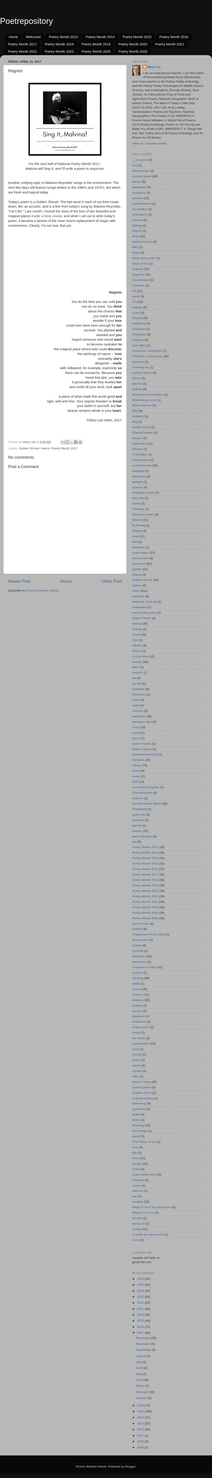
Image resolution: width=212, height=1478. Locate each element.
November (143, 1344)
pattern (137, 831)
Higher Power (141, 618)
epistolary (138, 476)
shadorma (139, 1021)
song (135, 1049)
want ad (137, 1190)
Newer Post (19, 581)
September (144, 1350)
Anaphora (139, 192)
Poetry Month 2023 (59, 51)
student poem (141, 1087)
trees (135, 1158)
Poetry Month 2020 (133, 44)
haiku (136, 590)
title (134, 1152)
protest (137, 945)
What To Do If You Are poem (151, 1207)
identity (137, 645)
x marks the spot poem (147, 1234)
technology (139, 1131)
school (136, 989)
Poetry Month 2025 (96, 51)
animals (137, 198)
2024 (141, 1291)
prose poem (140, 940)
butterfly (137, 269)
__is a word (140, 160)
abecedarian (140, 171)
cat (134, 291)
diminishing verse (144, 400)
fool (134, 541)
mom (135, 727)
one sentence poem (145, 787)
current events (142, 372)
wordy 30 (138, 1223)
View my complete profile (149, 143)
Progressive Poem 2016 (148, 934)
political (137, 929)
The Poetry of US (144, 1141)
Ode (135, 781)
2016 (141, 1405)
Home (13, 37)
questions (138, 956)
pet (134, 841)
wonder (137, 1218)
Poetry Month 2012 (145, 847)
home (136, 634)
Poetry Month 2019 (96, 44)
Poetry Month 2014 (100, 37)
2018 (141, 1327)
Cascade (138, 285)
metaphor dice (142, 722)
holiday (137, 629)
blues (136, 252)
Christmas (139, 334)
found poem (140, 558)
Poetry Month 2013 (63, 37)
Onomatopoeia (142, 792)
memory (137, 711)
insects (137, 662)
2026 (141, 1278)
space (136, 1060)
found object (140, 552)
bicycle (137, 230)
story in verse (141, 1082)
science (137, 994)
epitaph (137, 482)
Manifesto (139, 694)
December (143, 1338)
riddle (136, 983)
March (140, 1386)
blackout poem (142, 241)
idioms (136, 651)
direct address (142, 405)
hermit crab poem (144, 612)
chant (136, 312)
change (137, 307)
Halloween (139, 607)
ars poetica (139, 209)
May (139, 1374)
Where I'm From (143, 1212)
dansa (136, 378)
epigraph (138, 471)
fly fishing (138, 525)
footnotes (138, 547)
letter (135, 667)
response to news (144, 967)
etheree (137, 487)
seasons (138, 1000)
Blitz (135, 247)
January (142, 1398)
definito (137, 389)
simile (136, 1032)
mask (136, 700)
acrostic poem (141, 176)
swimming (139, 1103)
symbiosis (139, 1109)
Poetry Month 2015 (137, 37)
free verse (139, 563)
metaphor (138, 716)
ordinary (137, 798)
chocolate (138, 329)
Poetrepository (26, 21)
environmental (142, 465)
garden (137, 569)
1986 (141, 1447)
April (139, 1380)
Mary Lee (154, 67)
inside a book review (46, 216)
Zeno (135, 1240)
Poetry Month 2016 (173, 37)
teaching (138, 1125)
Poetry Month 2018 (59, 44)
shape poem (140, 1027)
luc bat (136, 683)
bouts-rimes (140, 263)
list (134, 678)
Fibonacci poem (143, 514)
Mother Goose (142, 749)
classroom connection (147, 351)
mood (136, 732)
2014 (141, 1417)
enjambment (140, 460)
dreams (137, 438)
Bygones (138, 274)
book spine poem (144, 258)
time (135, 1147)
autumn (137, 220)
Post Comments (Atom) (43, 590)
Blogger (130, 1466)
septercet (138, 1016)
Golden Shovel (29, 448)
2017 (141, 1332)
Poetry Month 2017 (22, 44)
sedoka (137, 1005)
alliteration (139, 187)
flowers (137, 520)
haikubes (138, 596)
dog (134, 421)
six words (138, 1038)
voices (136, 1185)
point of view (140, 923)
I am (135, 640)
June (139, 1368)
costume (138, 361)
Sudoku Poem (142, 1092)
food (135, 536)
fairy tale (138, 498)
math (135, 705)
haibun (137, 585)
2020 (141, 1314)
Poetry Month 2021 (169, 44)
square (137, 1071)
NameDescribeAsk (145, 754)
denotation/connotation (147, 394)
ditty (135, 410)
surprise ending (142, 1098)
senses (137, 1011)
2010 (141, 1441)
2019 (141, 1320)
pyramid (137, 951)
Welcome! (33, 37)
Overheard (139, 809)
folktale (137, 531)
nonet (136, 770)
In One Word (141, 656)
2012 (141, 1429)
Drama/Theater (142, 432)
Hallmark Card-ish (144, 601)
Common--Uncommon (147, 356)
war (134, 1196)
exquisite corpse (143, 492)
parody (137, 825)
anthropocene (141, 203)
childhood (138, 323)
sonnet (137, 1054)
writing (136, 1229)
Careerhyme (140, 280)
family (136, 503)
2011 (141, 1435)
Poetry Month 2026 (133, 51)
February (138, 509)
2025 (141, 1284)
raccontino (139, 961)
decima (137, 383)
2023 (141, 1296)
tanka (136, 1114)
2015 (141, 1411)
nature (45, 448)
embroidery (140, 454)
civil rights (139, 345)
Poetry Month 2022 (22, 51)
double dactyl (141, 427)
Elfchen (137, 449)
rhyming (137, 978)
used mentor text (143, 1174)
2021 (141, 1309)
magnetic (138, 689)
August (141, 1356)
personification (142, 836)
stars (135, 1076)
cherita (137, 318)
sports (136, 1065)
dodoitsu (138, 416)
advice (136, 181)
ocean (136, 776)
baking (136, 225)
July (139, 1362)
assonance (139, 214)
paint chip (138, 814)
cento (136, 296)
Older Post (112, 581)
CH (134, 302)
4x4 (134, 165)
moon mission (141, 743)
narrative (138, 760)
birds (135, 236)
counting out (140, 367)
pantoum (138, 820)
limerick (137, 672)
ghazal (136, 574)
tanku (136, 1120)
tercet (136, 1136)
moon (136, 738)
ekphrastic (139, 443)
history (136, 623)
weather (137, 1201)
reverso (137, 972)
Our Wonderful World (146, 803)
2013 (141, 1423)
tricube (137, 1163)
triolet (136, 1169)
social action (140, 1043)
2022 (141, 1302)
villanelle (138, 1180)
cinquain (138, 340)
